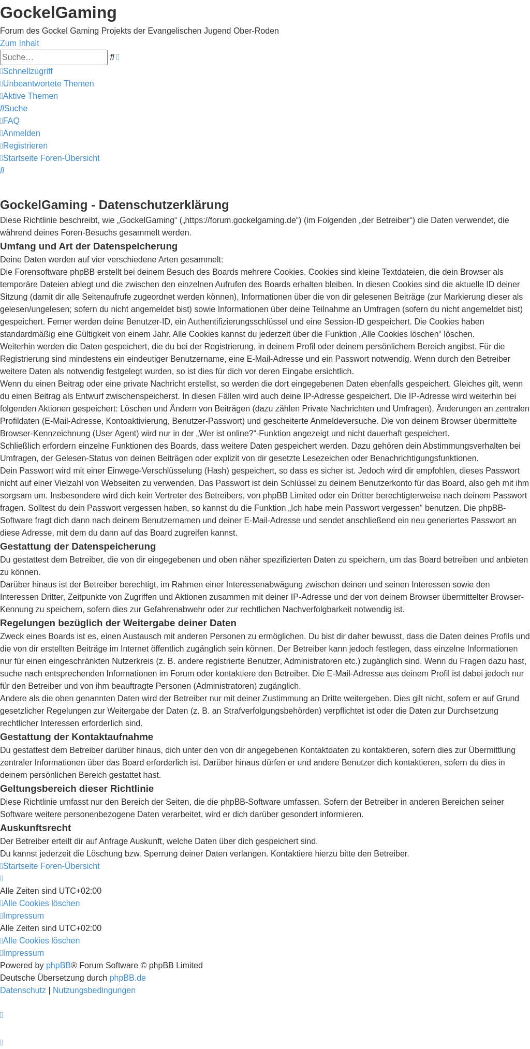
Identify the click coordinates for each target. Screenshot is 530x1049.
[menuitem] (47, 83)
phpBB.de (128, 977)
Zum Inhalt (19, 43)
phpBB (58, 965)
